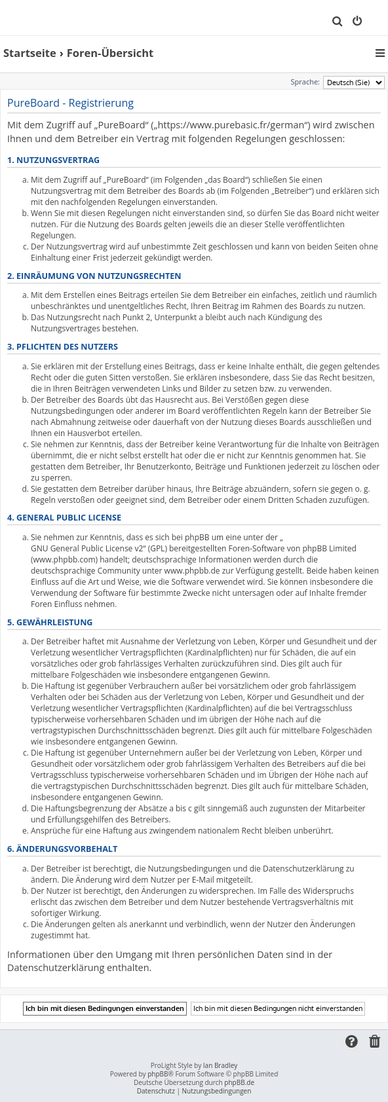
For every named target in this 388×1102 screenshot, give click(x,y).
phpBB (157, 1074)
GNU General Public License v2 (87, 548)
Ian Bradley (220, 1065)
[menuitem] (338, 22)
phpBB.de (239, 1082)
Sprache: (305, 81)
